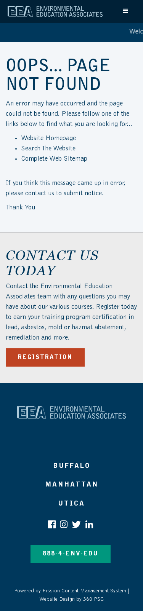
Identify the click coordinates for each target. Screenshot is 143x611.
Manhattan (71, 485)
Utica (71, 504)
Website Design (57, 599)
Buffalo (71, 466)
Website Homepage (48, 138)
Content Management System (93, 591)
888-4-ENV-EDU (70, 554)
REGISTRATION (45, 357)
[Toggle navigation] (125, 10)
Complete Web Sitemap (55, 159)
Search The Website (48, 148)
